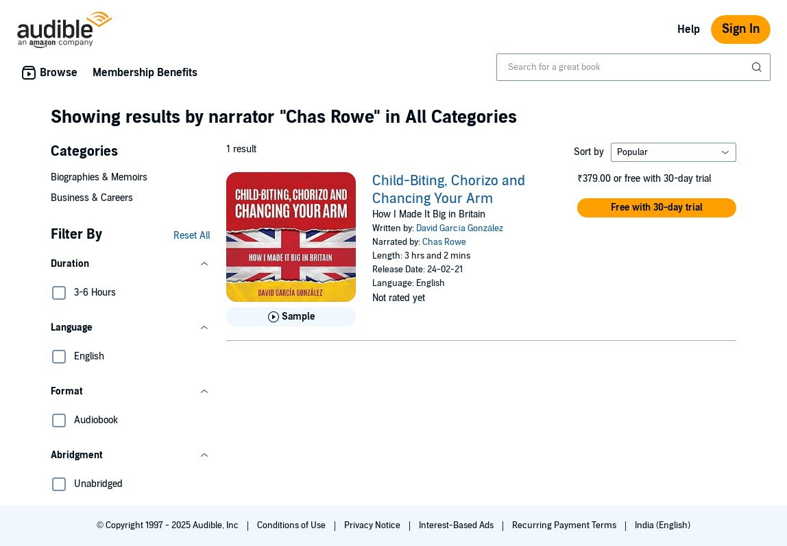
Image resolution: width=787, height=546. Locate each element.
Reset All (191, 235)
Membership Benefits (145, 73)
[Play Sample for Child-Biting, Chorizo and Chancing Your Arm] (291, 317)
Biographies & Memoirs (99, 177)
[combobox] (633, 67)
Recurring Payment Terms (565, 525)
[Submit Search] (758, 67)
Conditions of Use (292, 525)
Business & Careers (92, 198)
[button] (130, 264)
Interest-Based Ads (457, 525)
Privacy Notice (373, 525)
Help (688, 29)
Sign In (741, 29)
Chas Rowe (444, 242)
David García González (459, 228)
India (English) (662, 525)
